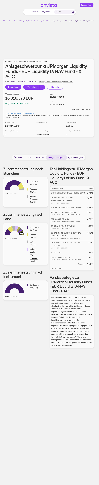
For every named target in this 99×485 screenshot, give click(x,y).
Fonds (16, 21)
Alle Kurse (40, 157)
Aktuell (35, 12)
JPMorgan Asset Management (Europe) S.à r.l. (56, 82)
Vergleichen (31, 87)
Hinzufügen (13, 87)
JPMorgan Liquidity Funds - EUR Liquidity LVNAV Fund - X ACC (39, 21)
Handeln (55, 87)
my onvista (46, 12)
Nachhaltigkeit (75, 157)
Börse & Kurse (7, 21)
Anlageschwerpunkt (56, 157)
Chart (29, 157)
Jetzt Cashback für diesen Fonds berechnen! (20, 113)
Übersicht (18, 157)
